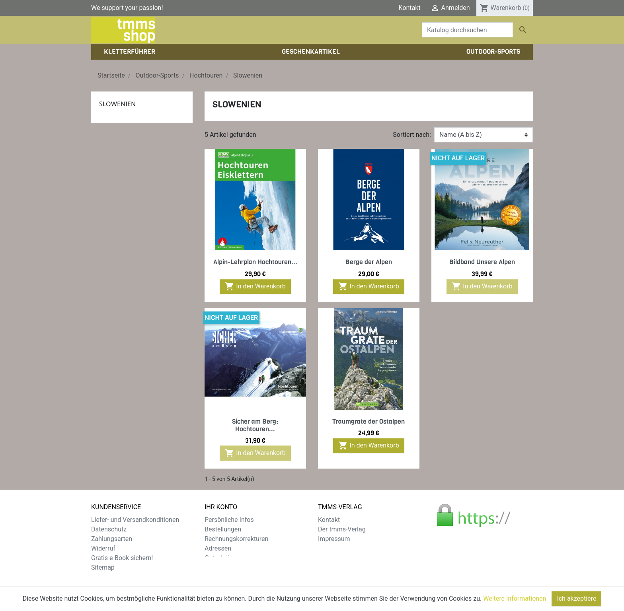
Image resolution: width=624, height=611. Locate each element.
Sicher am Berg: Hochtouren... (255, 425)
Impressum (334, 539)
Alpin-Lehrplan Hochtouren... (255, 262)
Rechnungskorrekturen (236, 539)
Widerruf (103, 548)
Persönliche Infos (229, 519)
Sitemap (103, 567)
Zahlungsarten (111, 539)
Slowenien (117, 103)
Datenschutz (109, 529)
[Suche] (467, 29)
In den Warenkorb (255, 286)
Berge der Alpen (368, 262)
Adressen (218, 548)
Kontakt (410, 8)
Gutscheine (220, 558)
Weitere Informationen (514, 607)
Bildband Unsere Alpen (482, 262)
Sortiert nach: (412, 134)
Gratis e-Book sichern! (122, 558)
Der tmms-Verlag (342, 529)
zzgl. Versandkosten (249, 587)
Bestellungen (223, 529)
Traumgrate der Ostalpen (368, 421)
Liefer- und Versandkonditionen (135, 519)
